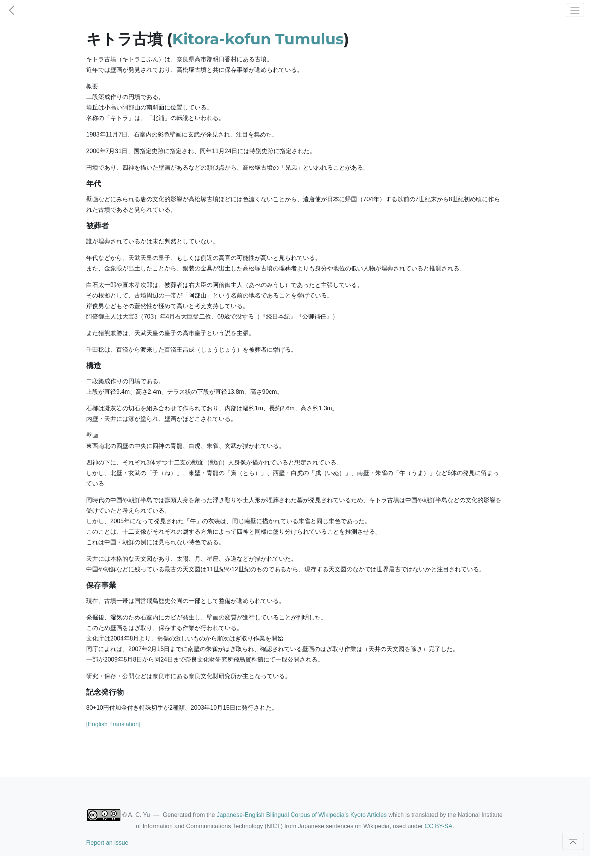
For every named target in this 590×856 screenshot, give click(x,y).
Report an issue (107, 842)
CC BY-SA (438, 826)
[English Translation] (113, 724)
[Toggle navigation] (575, 10)
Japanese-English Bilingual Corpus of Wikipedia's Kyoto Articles (302, 815)
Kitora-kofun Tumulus (258, 39)
